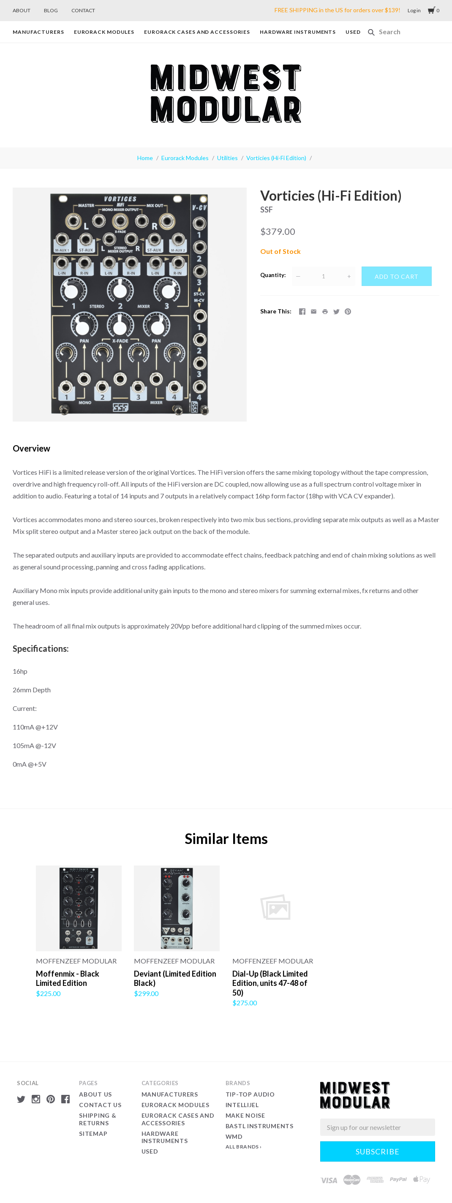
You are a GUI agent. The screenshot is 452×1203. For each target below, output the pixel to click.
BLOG (51, 10)
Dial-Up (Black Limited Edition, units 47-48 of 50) (270, 983)
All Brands (242, 1146)
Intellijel (242, 1104)
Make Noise (245, 1115)
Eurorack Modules (104, 32)
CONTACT (83, 10)
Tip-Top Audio (250, 1094)
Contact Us (100, 1104)
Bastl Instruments (260, 1126)
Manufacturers (38, 32)
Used (353, 32)
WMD (234, 1136)
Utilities (227, 157)
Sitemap (93, 1133)
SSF (266, 209)
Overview (31, 448)
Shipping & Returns (97, 1119)
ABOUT (21, 10)
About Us (95, 1094)
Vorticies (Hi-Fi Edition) (276, 157)
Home (145, 157)
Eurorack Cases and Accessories (197, 32)
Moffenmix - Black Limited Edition (67, 978)
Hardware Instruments (298, 32)
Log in (414, 10)
